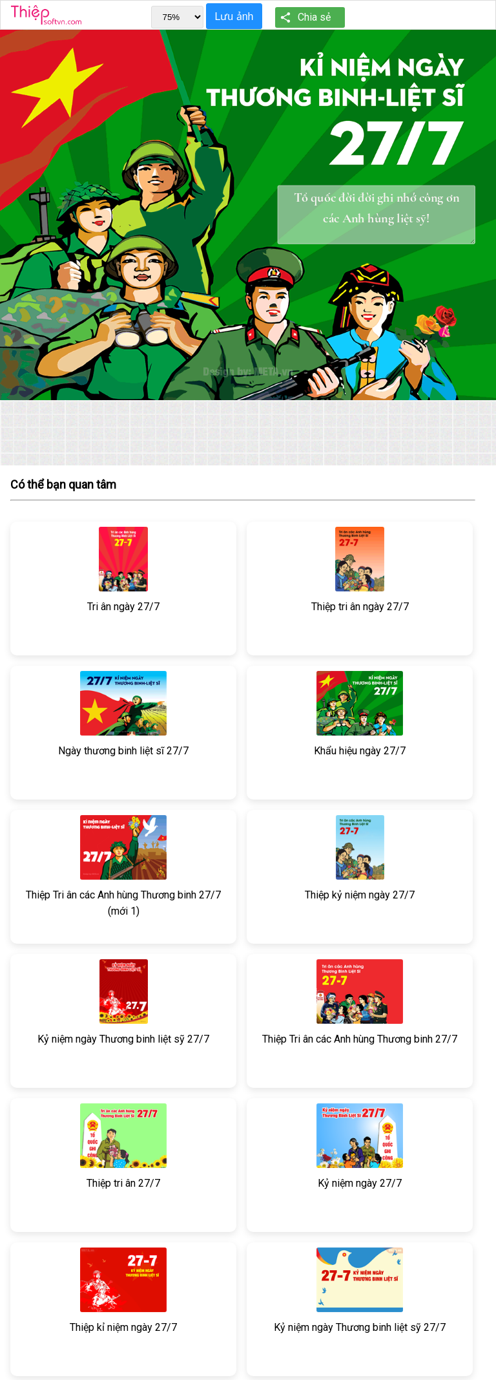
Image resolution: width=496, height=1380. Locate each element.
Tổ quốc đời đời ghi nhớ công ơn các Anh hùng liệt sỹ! (376, 215)
